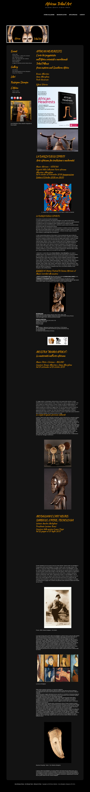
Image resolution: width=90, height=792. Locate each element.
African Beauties (15, 61)
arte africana (73, 14)
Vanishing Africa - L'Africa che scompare (21, 55)
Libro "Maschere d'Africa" (17, 57)
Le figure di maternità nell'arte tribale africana (22, 63)
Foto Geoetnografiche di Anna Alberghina (21, 71)
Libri (13, 77)
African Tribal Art (58, 4)
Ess (13, 60)
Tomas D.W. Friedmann (17, 73)
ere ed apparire (17, 60)
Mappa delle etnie (16, 92)
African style (15, 54)
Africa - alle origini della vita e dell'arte (20, 58)
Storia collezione (49, 14)
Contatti (82, 14)
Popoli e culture (15, 91)
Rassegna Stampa (19, 82)
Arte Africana (15, 70)
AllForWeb (72, 787)
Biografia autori (62, 14)
